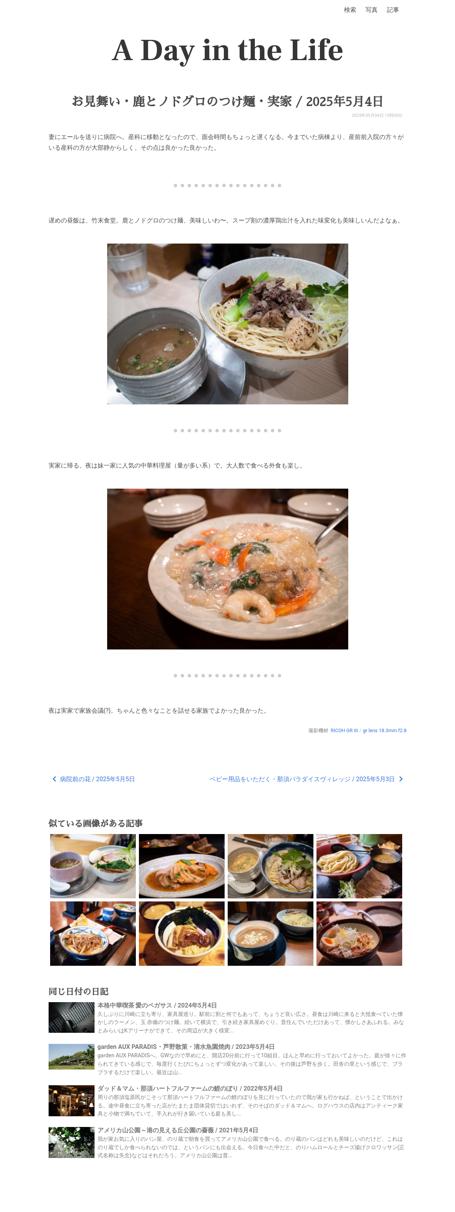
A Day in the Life (227, 50)
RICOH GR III (344, 730)
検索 (350, 9)
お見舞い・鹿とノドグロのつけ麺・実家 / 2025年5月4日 (227, 102)
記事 (393, 9)
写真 (371, 9)
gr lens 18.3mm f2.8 (384, 730)
